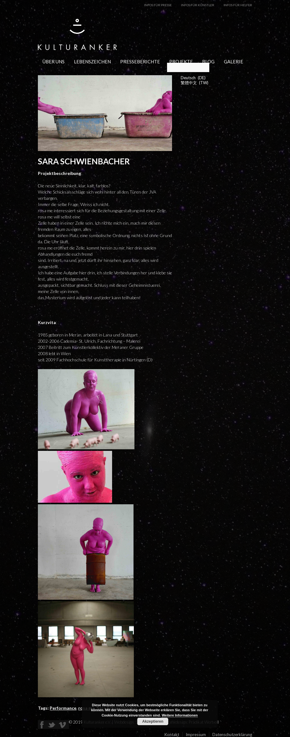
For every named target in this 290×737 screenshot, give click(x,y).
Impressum (196, 734)
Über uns (54, 61)
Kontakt (172, 734)
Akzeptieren (152, 721)
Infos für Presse (158, 5)
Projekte (181, 61)
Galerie (233, 61)
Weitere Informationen (180, 715)
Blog (208, 61)
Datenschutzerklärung (232, 734)
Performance (63, 708)
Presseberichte (140, 61)
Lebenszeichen (92, 61)
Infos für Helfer (238, 5)
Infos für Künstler (197, 5)
